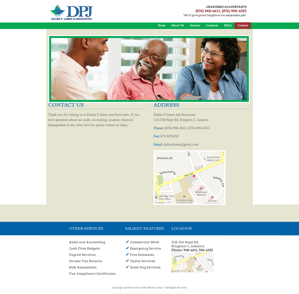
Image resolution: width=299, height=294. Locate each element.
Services (195, 25)
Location (212, 25)
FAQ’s (228, 25)
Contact (243, 25)
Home (162, 25)
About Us (177, 25)
